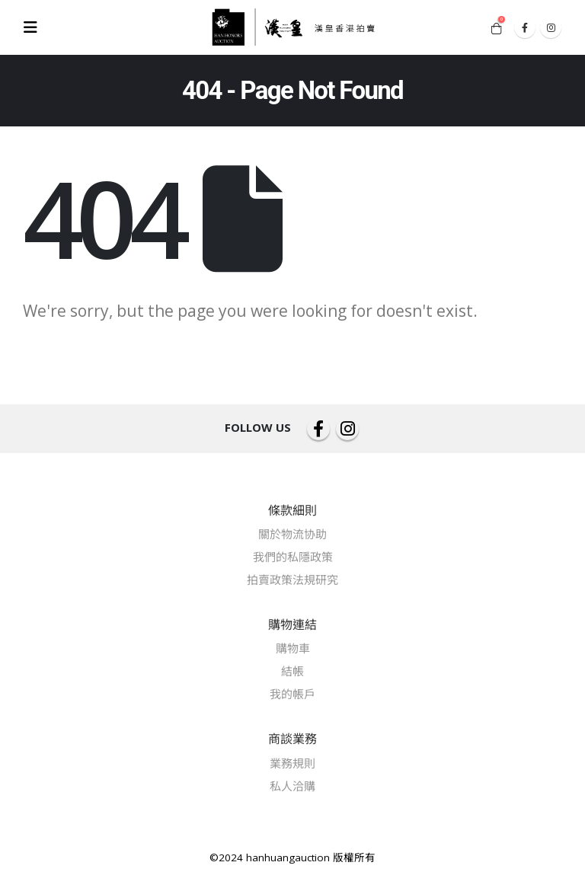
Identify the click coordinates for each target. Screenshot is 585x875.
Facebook (318, 428)
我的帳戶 (292, 693)
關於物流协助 (292, 533)
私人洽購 (292, 786)
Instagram (347, 428)
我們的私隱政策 (293, 556)
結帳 (292, 671)
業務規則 (292, 763)
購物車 (293, 648)
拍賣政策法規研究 (292, 579)
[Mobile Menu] (35, 27)
